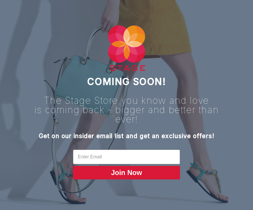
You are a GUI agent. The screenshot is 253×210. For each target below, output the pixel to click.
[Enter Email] (126, 157)
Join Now (126, 172)
